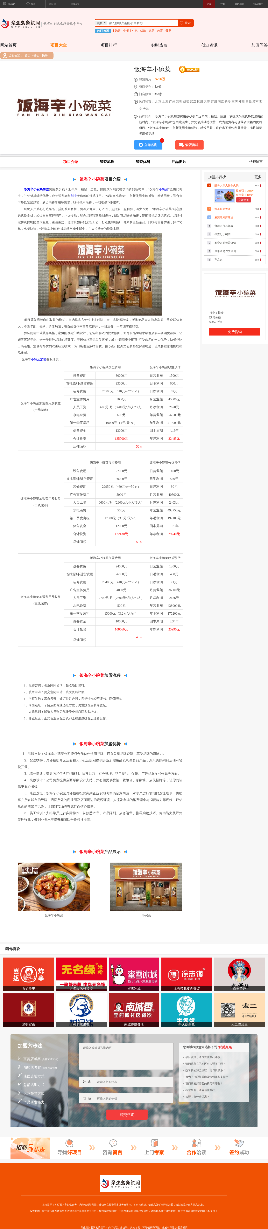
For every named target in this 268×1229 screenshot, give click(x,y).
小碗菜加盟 (38, 359)
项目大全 (58, 45)
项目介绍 (70, 162)
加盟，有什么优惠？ (197, 1096)
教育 (160, 30)
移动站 (9, 4)
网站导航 (239, 4)
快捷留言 (256, 161)
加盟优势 (142, 162)
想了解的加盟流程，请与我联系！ (205, 1070)
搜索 (185, 23)
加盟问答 (259, 45)
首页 (31, 4)
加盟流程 (106, 162)
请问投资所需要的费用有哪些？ (204, 1083)
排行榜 (75, 4)
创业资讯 (209, 45)
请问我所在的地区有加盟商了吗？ (205, 1063)
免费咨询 (235, 332)
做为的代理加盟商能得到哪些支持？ (206, 1076)
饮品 (151, 30)
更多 (257, 177)
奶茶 (118, 30)
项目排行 (109, 45)
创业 (74, 196)
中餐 (126, 30)
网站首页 (8, 45)
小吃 (134, 30)
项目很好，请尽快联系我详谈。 (204, 1057)
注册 (222, 4)
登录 (208, 4)
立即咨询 (243, 199)
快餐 (45, 55)
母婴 (168, 30)
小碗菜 (163, 189)
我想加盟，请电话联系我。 (201, 1090)
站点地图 (258, 4)
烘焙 (143, 30)
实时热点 (159, 45)
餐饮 (36, 55)
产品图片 (178, 162)
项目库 (52, 4)
